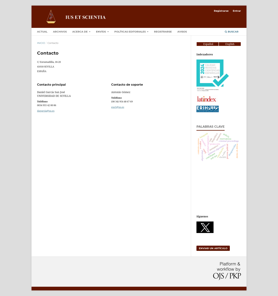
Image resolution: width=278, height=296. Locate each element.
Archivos (60, 31)
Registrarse (163, 31)
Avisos (182, 31)
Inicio (41, 42)
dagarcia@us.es (45, 110)
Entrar (237, 10)
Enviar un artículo (213, 248)
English (229, 44)
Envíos (101, 31)
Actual (42, 31)
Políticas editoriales (130, 31)
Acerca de (80, 31)
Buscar (232, 31)
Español (205, 44)
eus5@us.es (117, 107)
